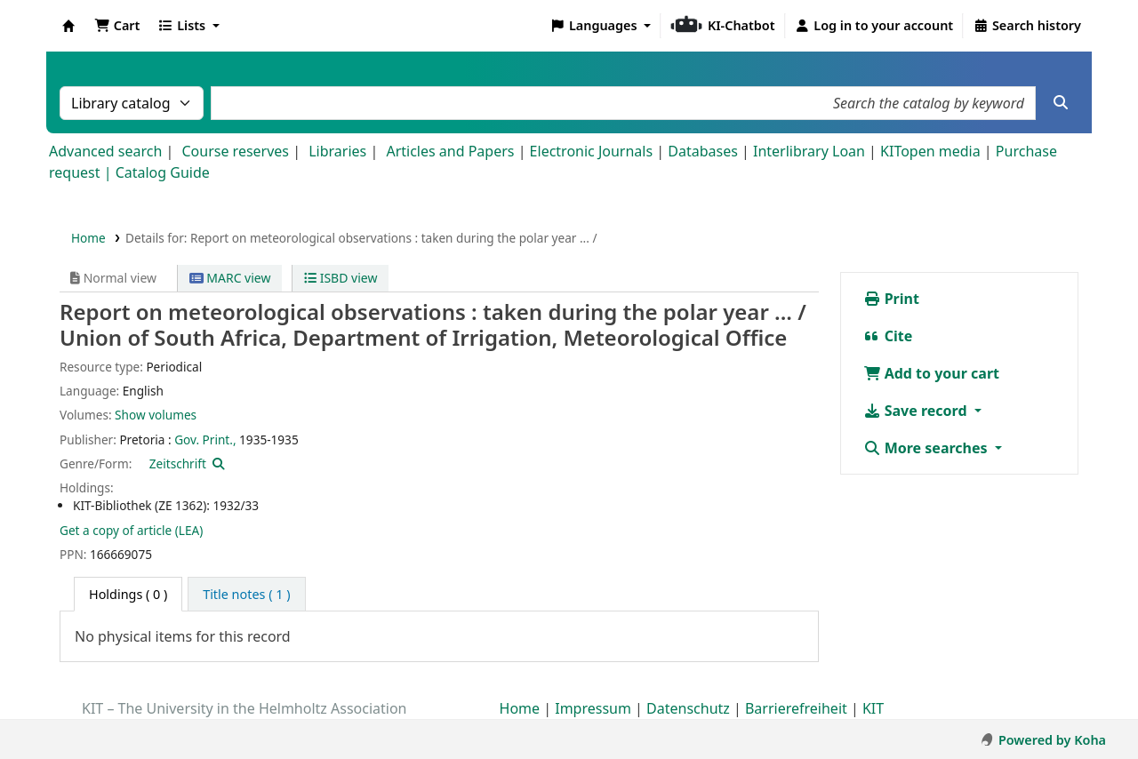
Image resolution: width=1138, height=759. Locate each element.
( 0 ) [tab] (128, 594)
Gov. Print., (205, 439)
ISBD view (340, 277)
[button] (117, 26)
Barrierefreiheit (796, 708)
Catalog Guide (163, 172)
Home (88, 237)
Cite (888, 336)
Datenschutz (688, 708)
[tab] (246, 594)
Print (891, 298)
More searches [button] (927, 448)
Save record (917, 410)
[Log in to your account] (874, 26)
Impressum (593, 708)
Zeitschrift (177, 463)
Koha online (68, 26)
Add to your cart (931, 373)
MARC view (230, 277)
